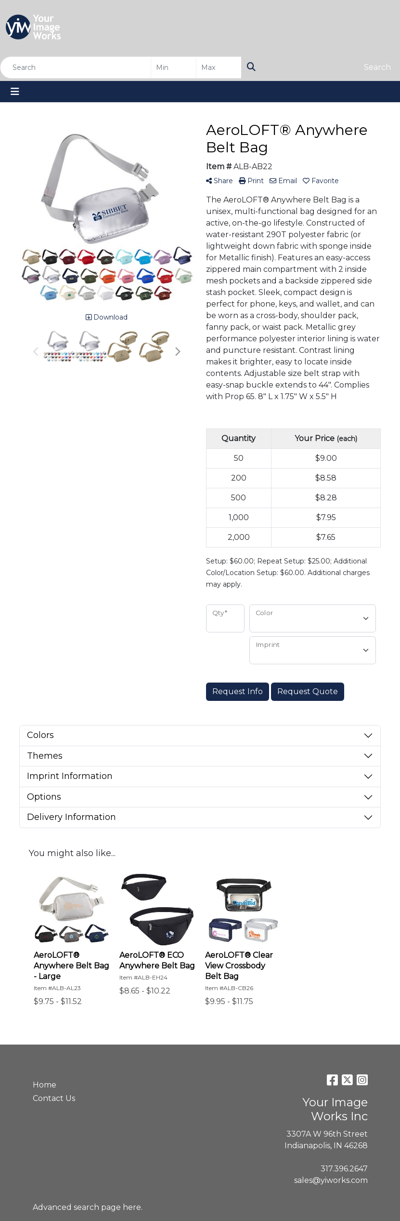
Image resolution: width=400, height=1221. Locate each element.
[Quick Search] (75, 67)
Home (44, 1084)
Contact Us (54, 1098)
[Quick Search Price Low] (173, 67)
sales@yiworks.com (331, 1180)
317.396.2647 (344, 1168)
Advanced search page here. (87, 1207)
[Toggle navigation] (15, 91)
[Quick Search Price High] (219, 67)
